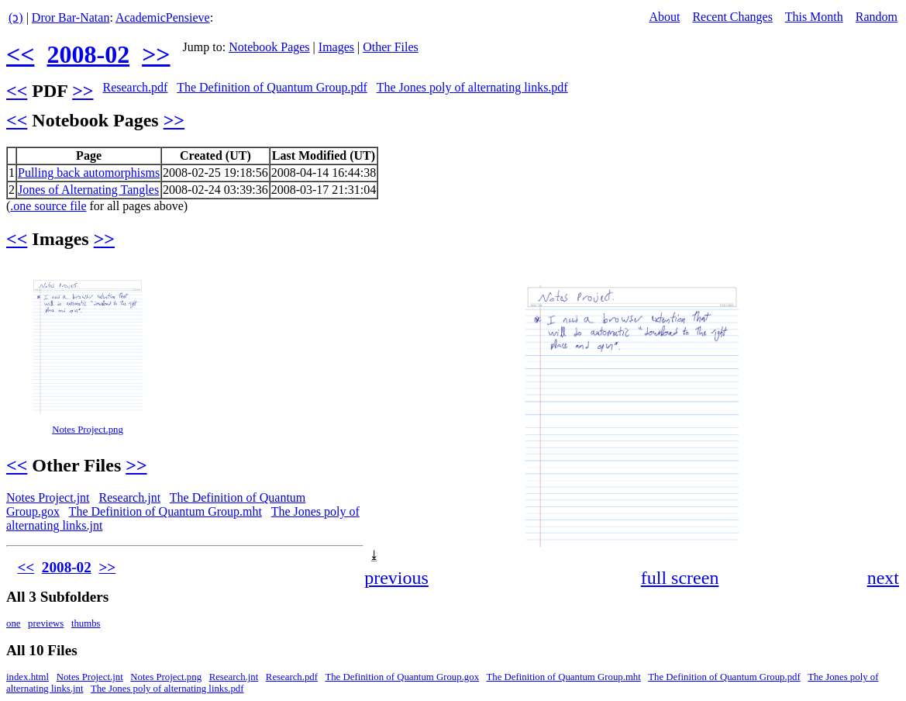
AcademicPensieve (162, 17)
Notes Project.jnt (48, 497)
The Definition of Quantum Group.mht (165, 511)
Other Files (391, 47)
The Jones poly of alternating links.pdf (472, 87)
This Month (814, 16)
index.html (27, 677)
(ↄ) (16, 17)
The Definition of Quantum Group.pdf (272, 87)
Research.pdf (134, 87)
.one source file (48, 205)
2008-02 (88, 54)
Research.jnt (130, 497)
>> (156, 54)
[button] (885, 279)
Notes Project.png (87, 429)
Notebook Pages (269, 47)
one (13, 623)
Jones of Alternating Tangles (88, 189)
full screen (680, 578)
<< (20, 54)
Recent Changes (732, 16)
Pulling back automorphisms (89, 172)
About (664, 16)
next (883, 578)
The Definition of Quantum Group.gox (402, 677)
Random (876, 16)
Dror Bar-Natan (71, 17)
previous (396, 578)
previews (46, 623)
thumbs (86, 623)
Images (336, 47)
